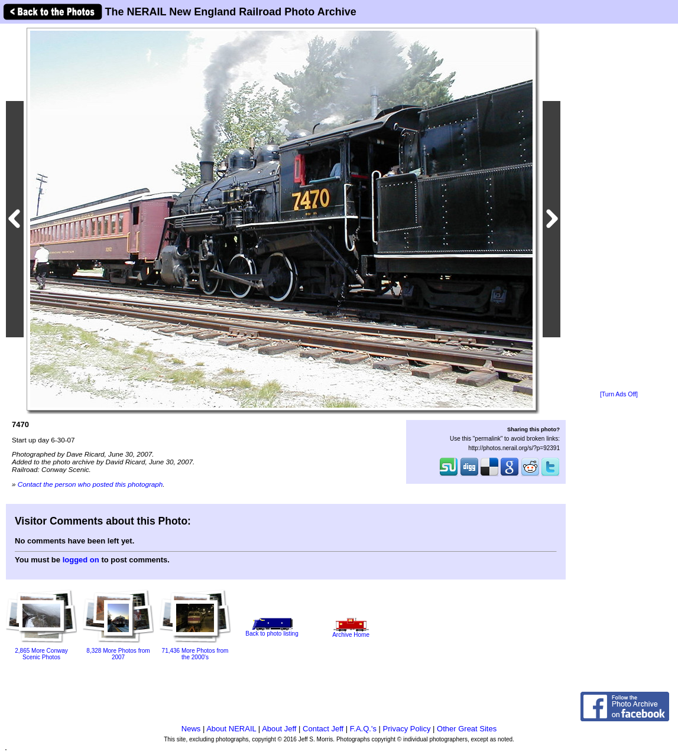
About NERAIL (231, 728)
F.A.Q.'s (363, 728)
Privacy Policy (407, 728)
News (191, 728)
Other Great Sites (467, 728)
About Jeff (279, 728)
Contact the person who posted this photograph (90, 484)
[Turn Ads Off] (619, 394)
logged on (81, 559)
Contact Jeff (323, 728)
